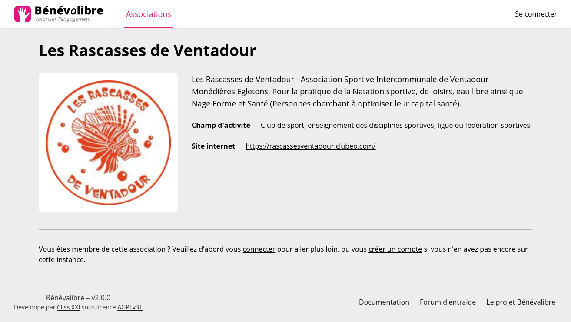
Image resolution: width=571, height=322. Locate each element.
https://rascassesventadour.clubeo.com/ (310, 146)
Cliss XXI (68, 307)
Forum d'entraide (448, 302)
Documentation (384, 302)
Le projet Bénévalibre (520, 302)
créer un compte (395, 249)
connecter (259, 249)
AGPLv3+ (130, 307)
